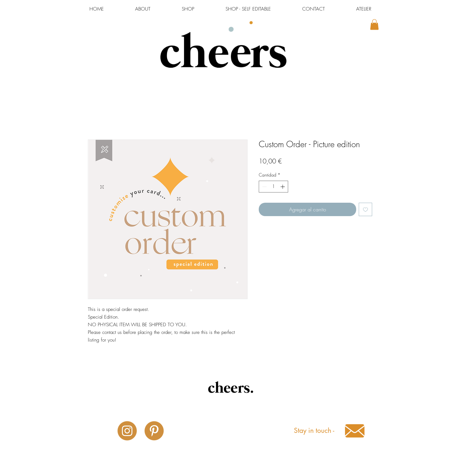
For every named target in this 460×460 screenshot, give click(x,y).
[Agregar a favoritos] (365, 209)
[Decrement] (264, 186)
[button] (374, 24)
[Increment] (283, 186)
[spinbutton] (273, 186)
